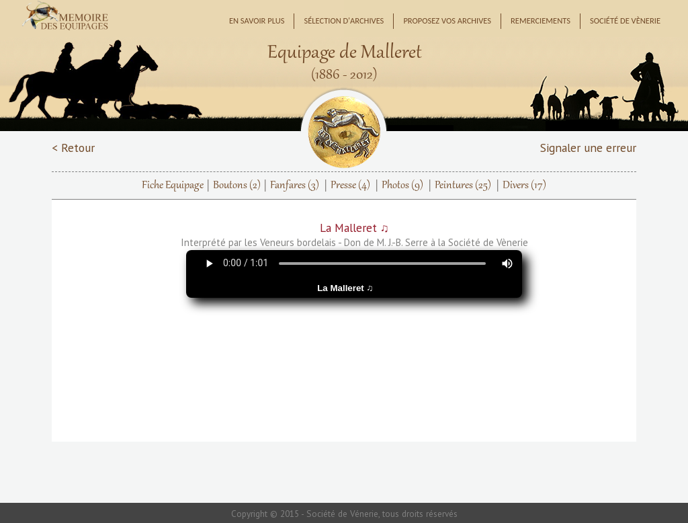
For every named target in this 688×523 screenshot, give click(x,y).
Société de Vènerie (625, 20)
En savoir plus (257, 20)
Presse (350, 185)
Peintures (463, 185)
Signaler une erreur (588, 147)
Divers (524, 185)
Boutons (237, 185)
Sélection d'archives (344, 20)
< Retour (73, 147)
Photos (402, 185)
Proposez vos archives (447, 20)
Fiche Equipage (173, 185)
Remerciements (540, 20)
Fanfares (294, 185)
